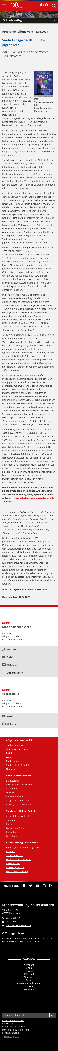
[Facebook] (24, 886)
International (13, 863)
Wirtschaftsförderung (17, 871)
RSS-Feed (29, 974)
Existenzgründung (15, 867)
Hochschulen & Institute (18, 859)
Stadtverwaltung (14, 745)
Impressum (8, 1023)
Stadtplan (29, 977)
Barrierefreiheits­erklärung (16, 1029)
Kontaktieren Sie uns (13, 1020)
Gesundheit (12, 788)
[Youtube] (37, 886)
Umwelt (10, 792)
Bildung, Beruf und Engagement (22, 847)
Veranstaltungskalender (18, 816)
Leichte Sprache (10, 1032)
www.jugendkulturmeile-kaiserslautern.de (31, 497)
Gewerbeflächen (14, 855)
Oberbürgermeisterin (17, 749)
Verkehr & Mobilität (16, 796)
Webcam (29, 986)
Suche (29, 980)
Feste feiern (12, 835)
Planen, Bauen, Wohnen (18, 804)
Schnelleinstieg (30, 20)
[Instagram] (44, 886)
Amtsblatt (29, 964)
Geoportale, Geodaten (17, 800)
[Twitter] (30, 886)
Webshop (29, 989)
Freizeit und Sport (15, 827)
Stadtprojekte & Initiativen (19, 765)
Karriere (29, 970)
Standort (10, 851)
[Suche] (51, 1015)
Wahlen (10, 757)
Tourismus (11, 820)
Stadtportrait (12, 780)
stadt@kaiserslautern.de (18, 925)
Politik (9, 753)
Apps (29, 967)
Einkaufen (11, 831)
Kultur (9, 824)
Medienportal (13, 761)
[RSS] (50, 886)
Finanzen (11, 769)
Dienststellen (33, 941)
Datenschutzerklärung (13, 1026)
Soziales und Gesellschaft (19, 784)
